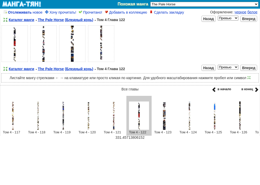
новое (23, 12)
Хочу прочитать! (60, 12)
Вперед (248, 19)
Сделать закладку (167, 12)
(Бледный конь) (79, 20)
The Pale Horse (51, 20)
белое (252, 12)
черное (240, 12)
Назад (208, 19)
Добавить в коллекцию (126, 12)
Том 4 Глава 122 (111, 20)
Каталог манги (21, 20)
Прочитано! (90, 12)
